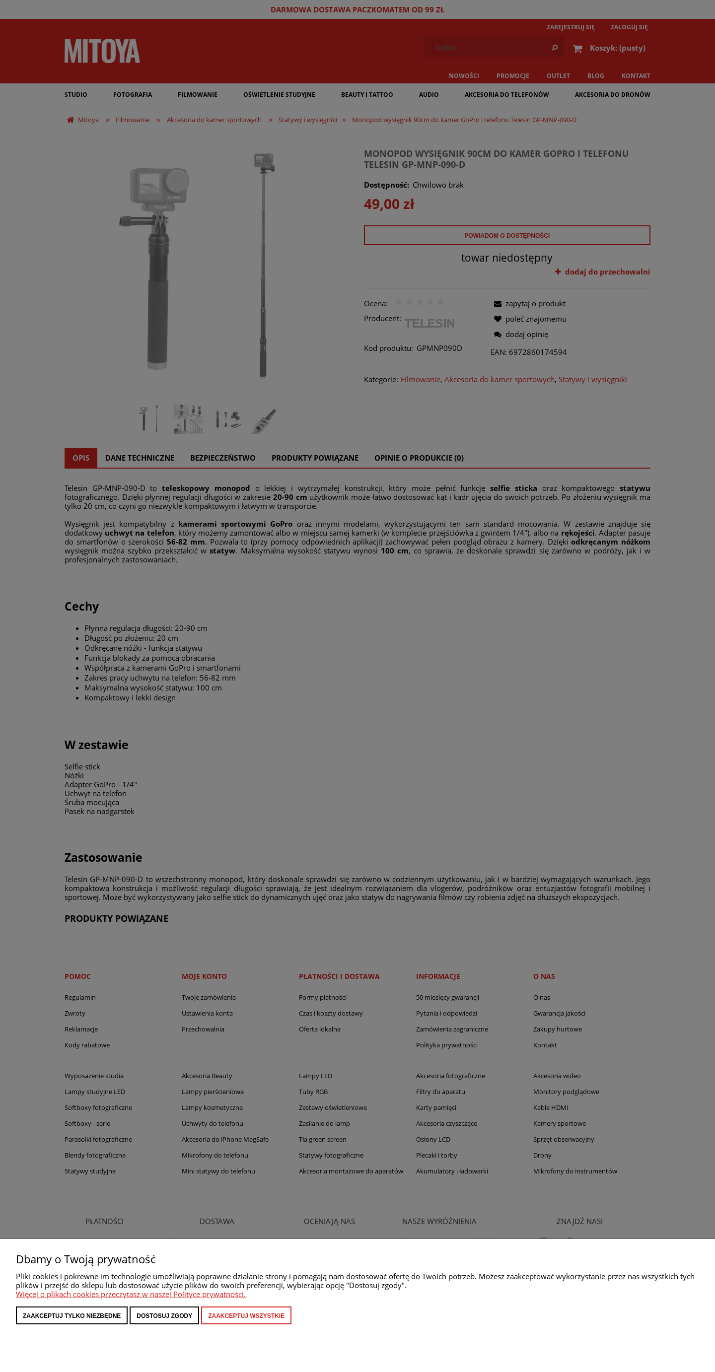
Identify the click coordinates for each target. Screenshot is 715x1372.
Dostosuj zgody (164, 1315)
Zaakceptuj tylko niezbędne (72, 1315)
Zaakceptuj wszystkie (246, 1315)
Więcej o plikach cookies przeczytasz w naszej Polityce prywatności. (131, 1294)
